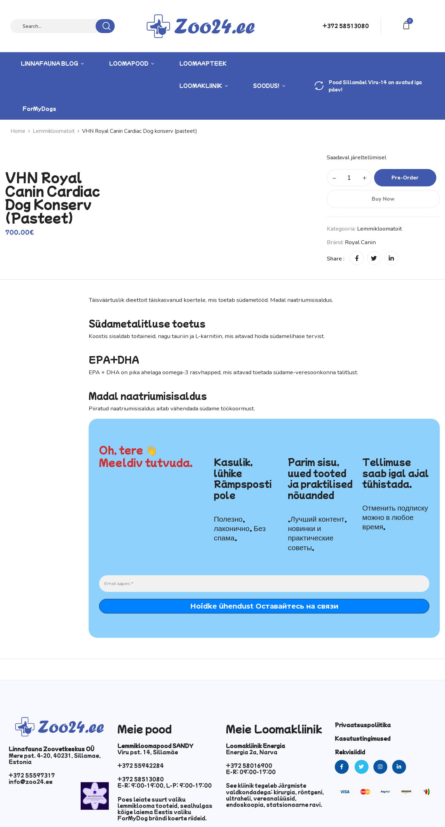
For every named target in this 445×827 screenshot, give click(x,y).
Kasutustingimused (362, 738)
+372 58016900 (249, 765)
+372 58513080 (346, 25)
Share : (336, 259)
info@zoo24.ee (30, 781)
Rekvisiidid (350, 751)
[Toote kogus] (349, 178)
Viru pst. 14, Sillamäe (148, 751)
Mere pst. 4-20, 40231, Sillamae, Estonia (55, 758)
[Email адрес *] (264, 583)
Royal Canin (360, 242)
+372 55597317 (32, 775)
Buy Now (383, 198)
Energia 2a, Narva (251, 751)
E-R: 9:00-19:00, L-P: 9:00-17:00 (165, 785)
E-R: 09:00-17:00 (251, 771)
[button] (407, 24)
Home (17, 131)
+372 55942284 (141, 765)
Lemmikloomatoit (54, 131)
